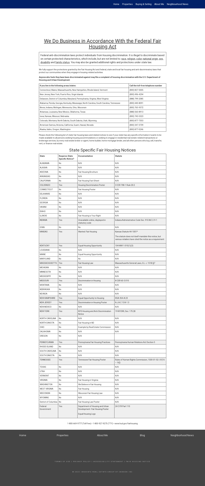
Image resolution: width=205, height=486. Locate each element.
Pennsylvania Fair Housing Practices (94, 342)
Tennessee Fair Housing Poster (92, 360)
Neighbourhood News (177, 4)
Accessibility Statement (108, 461)
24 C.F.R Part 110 (122, 406)
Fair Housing (83, 389)
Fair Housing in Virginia (88, 380)
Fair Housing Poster (86, 189)
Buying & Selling (144, 4)
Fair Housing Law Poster (89, 402)
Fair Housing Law (85, 263)
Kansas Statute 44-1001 (126, 232)
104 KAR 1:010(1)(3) (124, 245)
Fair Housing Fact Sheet (88, 181)
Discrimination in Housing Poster (92, 302)
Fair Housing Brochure (88, 172)
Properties (127, 4)
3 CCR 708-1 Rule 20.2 (125, 185)
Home (116, 4)
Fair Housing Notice (138, 461)
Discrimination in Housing (89, 280)
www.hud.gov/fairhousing (126, 423)
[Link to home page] (3, 4)
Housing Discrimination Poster (91, 185)
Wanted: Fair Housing (87, 232)
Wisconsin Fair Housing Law (90, 393)
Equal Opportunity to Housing (91, 298)
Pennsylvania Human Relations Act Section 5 (135, 342)
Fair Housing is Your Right (89, 216)
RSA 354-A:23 (121, 298)
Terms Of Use (62, 461)
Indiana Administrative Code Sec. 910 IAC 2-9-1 (136, 220)
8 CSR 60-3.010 (122, 280)
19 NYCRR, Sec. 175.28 (125, 311)
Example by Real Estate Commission (94, 327)
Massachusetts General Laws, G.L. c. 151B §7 (135, 263)
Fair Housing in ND (86, 323)
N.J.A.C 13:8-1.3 (122, 302)
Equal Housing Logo (87, 414)
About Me (159, 4)
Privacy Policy (82, 461)
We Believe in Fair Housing (89, 384)
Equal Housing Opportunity (90, 245)
